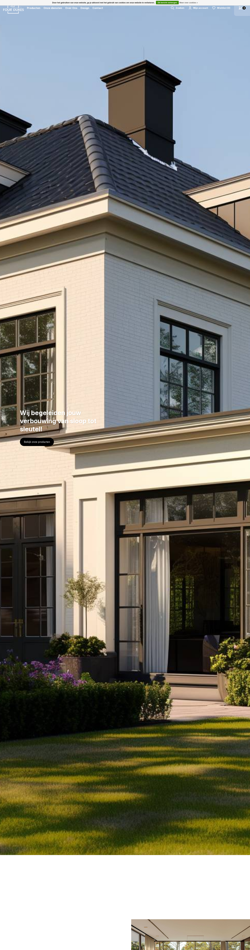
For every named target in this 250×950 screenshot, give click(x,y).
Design (85, 8)
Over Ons (71, 8)
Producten (33, 8)
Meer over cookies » (189, 3)
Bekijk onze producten (37, 441)
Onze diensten (53, 8)
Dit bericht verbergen (167, 3)
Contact (97, 8)
